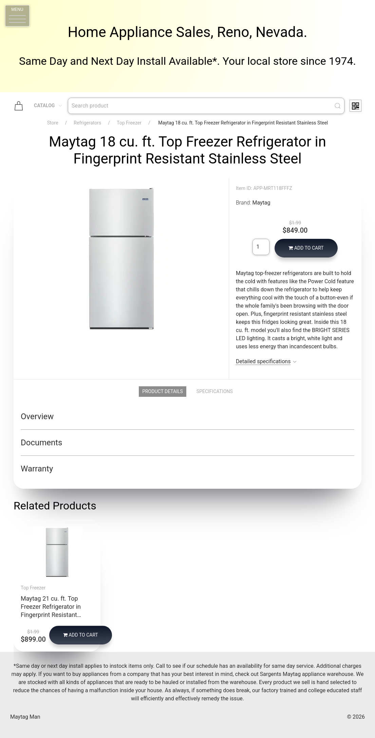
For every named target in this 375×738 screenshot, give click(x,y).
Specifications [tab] (214, 391)
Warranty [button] (37, 468)
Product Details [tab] (162, 391)
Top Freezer (129, 122)
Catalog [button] (48, 105)
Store (52, 122)
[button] (17, 15)
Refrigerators (87, 122)
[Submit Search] (337, 106)
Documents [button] (41, 442)
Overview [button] (37, 416)
